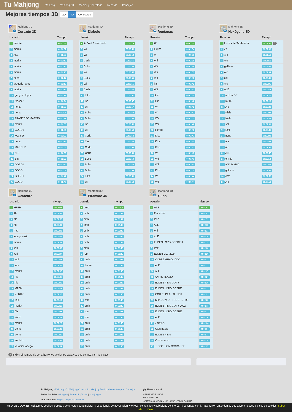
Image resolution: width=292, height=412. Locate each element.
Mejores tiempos (116, 389)
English (60, 399)
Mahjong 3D (67, 5)
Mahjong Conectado (90, 5)
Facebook (74, 394)
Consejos (127, 5)
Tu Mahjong (21, 4)
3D (72, 14)
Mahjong (50, 5)
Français (80, 399)
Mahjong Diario (98, 389)
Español (70, 399)
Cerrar (150, 409)
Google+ (63, 394)
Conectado (84, 14)
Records (112, 5)
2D (64, 14)
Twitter (84, 394)
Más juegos (95, 394)
